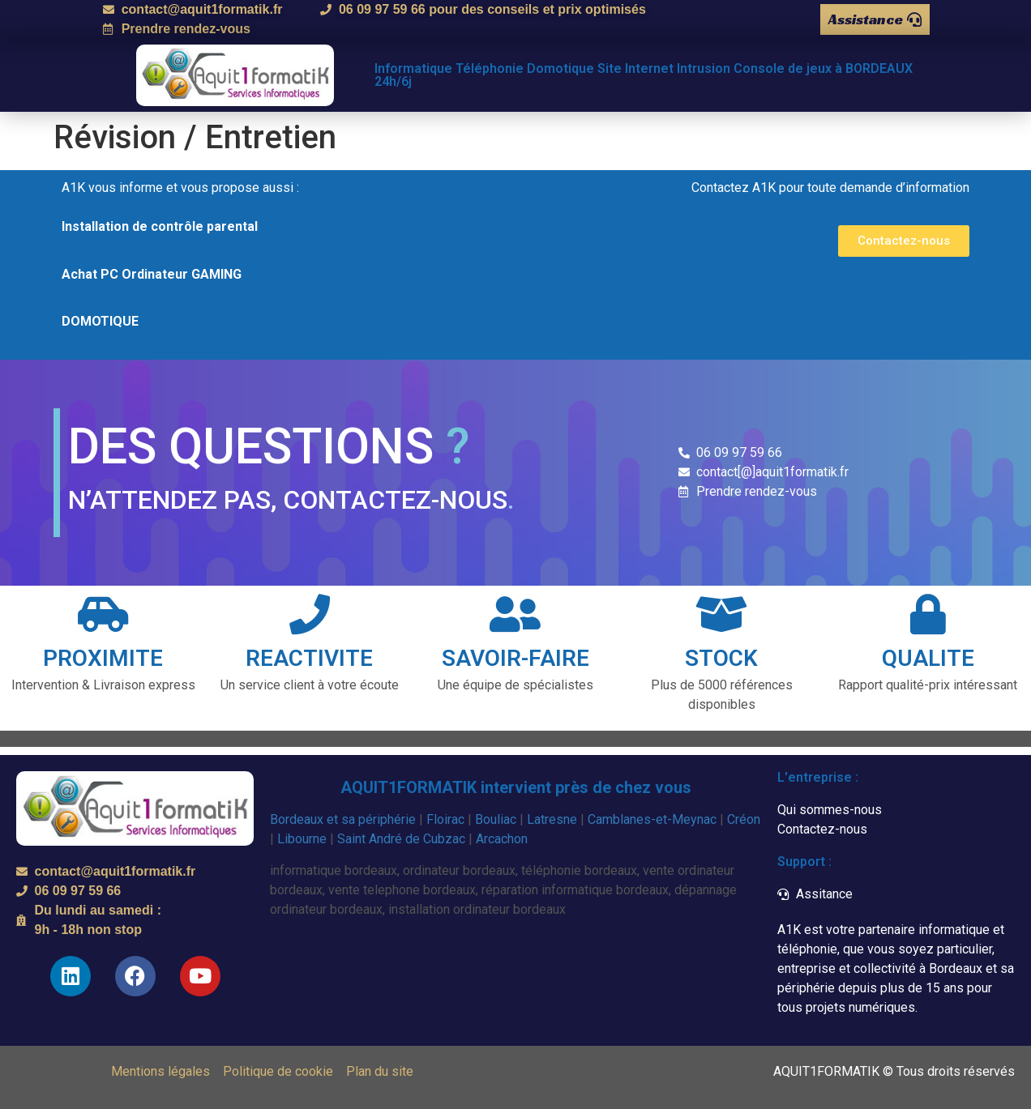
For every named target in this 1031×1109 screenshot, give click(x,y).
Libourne (302, 839)
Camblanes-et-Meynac (652, 819)
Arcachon (502, 839)
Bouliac (495, 819)
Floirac (445, 819)
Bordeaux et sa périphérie (343, 819)
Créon (743, 819)
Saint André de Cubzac (401, 839)
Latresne (552, 819)
